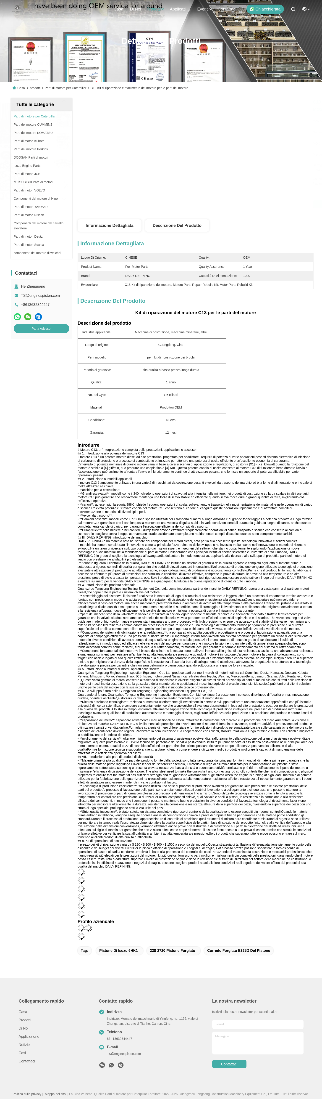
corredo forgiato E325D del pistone (238, 951)
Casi (22, 1053)
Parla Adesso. (41, 328)
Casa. (119, 9)
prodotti (155, 9)
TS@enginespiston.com (40, 295)
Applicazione (181, 9)
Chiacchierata (265, 9)
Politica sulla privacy (27, 1094)
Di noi (135, 9)
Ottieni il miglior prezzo (237, 204)
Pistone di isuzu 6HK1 (118, 951)
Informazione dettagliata (109, 225)
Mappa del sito (55, 1094)
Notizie (24, 1045)
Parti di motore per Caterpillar (65, 88)
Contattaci (227, 9)
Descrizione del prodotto (177, 225)
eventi (204, 9)
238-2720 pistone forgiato (172, 951)
